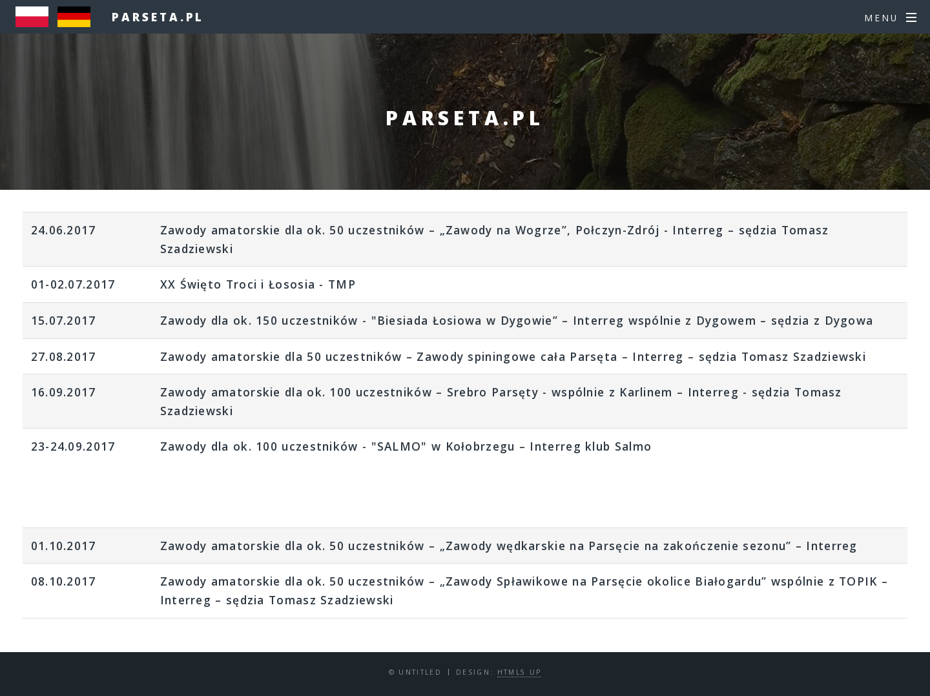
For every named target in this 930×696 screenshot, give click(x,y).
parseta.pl (158, 17)
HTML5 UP (519, 672)
